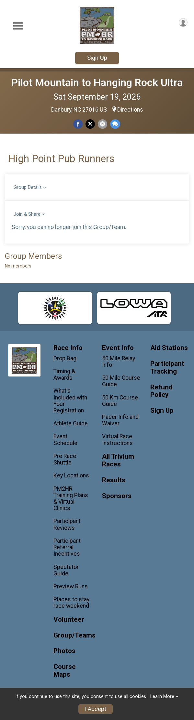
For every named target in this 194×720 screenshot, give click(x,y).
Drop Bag (64, 358)
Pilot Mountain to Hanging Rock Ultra (97, 82)
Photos (64, 651)
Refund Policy (161, 391)
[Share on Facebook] (78, 124)
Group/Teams (72, 635)
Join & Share (27, 214)
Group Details (28, 187)
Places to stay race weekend (71, 602)
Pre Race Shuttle (64, 459)
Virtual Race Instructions (117, 439)
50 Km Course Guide (120, 400)
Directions (130, 109)
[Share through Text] (115, 124)
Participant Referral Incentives (67, 547)
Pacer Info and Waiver (120, 420)
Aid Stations (169, 348)
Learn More (162, 696)
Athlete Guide (70, 423)
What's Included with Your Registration (70, 400)
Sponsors (116, 496)
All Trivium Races (118, 460)
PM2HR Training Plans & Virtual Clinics (70, 498)
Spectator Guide (66, 570)
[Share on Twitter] (90, 124)
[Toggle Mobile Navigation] (17, 26)
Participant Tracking (167, 367)
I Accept (95, 709)
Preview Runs (70, 586)
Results (113, 480)
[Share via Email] (102, 124)
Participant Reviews (67, 524)
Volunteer (68, 619)
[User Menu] (183, 22)
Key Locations (71, 475)
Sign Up (97, 57)
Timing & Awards (64, 374)
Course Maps (64, 670)
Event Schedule (65, 439)
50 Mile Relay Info (118, 361)
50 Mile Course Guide (121, 381)
